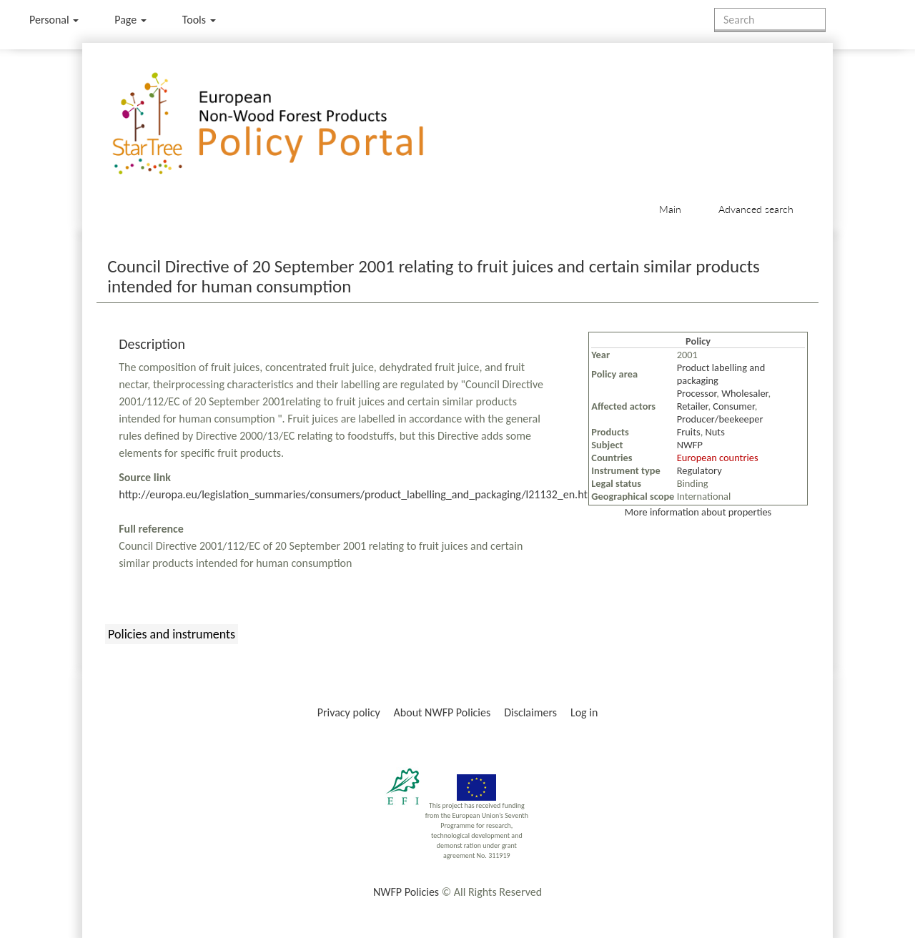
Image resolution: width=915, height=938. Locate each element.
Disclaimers (530, 712)
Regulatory (699, 470)
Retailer (692, 406)
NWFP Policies (406, 892)
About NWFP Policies (442, 712)
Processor (697, 393)
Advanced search (755, 209)
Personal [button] (54, 19)
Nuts (714, 431)
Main (670, 209)
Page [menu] (130, 19)
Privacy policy (348, 712)
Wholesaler (744, 393)
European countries (717, 457)
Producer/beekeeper (720, 419)
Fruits (689, 431)
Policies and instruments (171, 634)
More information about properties (698, 511)
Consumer (733, 406)
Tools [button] (199, 19)
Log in (584, 712)
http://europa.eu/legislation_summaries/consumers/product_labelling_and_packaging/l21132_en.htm (357, 494)
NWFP (690, 444)
